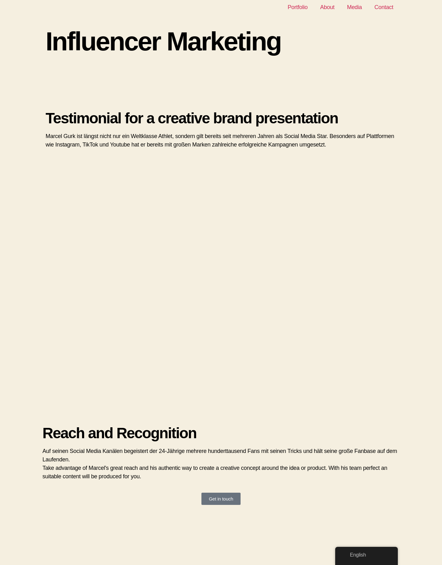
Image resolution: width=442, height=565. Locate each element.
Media (354, 7)
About (327, 7)
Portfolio (298, 7)
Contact (383, 7)
